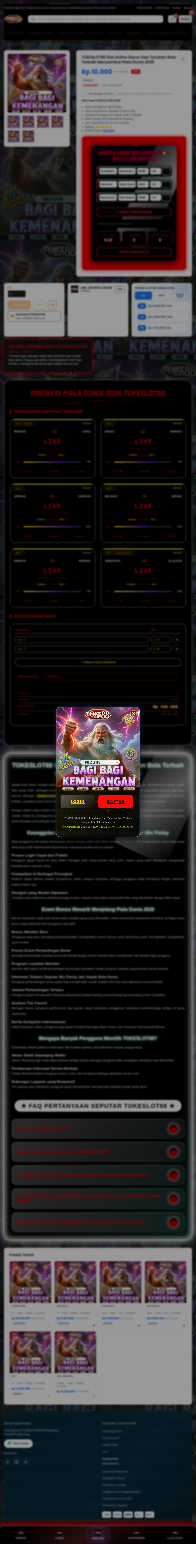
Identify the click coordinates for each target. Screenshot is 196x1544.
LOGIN (78, 801)
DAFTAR (116, 801)
